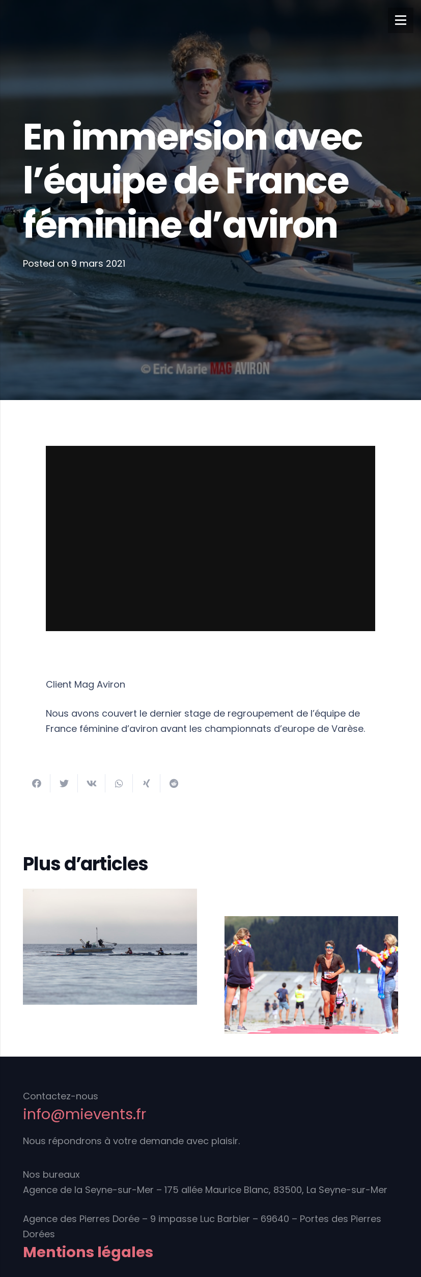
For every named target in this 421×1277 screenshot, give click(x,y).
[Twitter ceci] (64, 783)
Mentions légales (88, 1252)
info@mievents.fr (84, 1114)
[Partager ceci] (36, 783)
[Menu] (400, 20)
